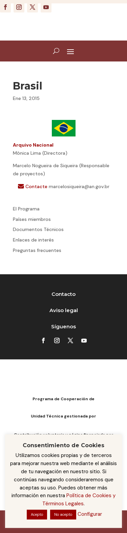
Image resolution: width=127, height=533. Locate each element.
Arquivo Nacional (33, 145)
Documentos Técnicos (38, 229)
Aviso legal (63, 310)
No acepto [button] (63, 514)
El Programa (26, 209)
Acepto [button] (37, 514)
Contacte (33, 186)
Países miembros (32, 219)
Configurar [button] (90, 514)
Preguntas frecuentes (37, 250)
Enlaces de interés (33, 240)
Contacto (63, 294)
